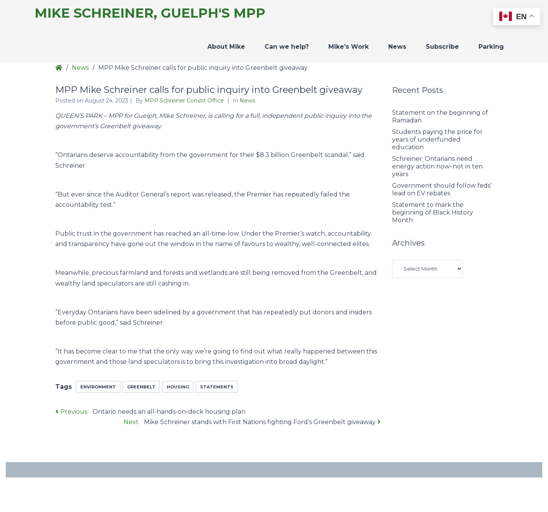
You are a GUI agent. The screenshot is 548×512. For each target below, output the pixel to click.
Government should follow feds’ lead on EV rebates (442, 189)
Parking (491, 46)
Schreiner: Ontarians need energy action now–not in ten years (437, 166)
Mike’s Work (348, 46)
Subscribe (442, 46)
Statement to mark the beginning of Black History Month (432, 212)
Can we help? (287, 46)
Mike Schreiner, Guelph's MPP (150, 13)
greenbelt (141, 387)
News (397, 46)
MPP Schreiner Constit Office (184, 100)
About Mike (226, 46)
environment (98, 387)
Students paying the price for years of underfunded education (437, 139)
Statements (216, 387)
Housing (178, 387)
